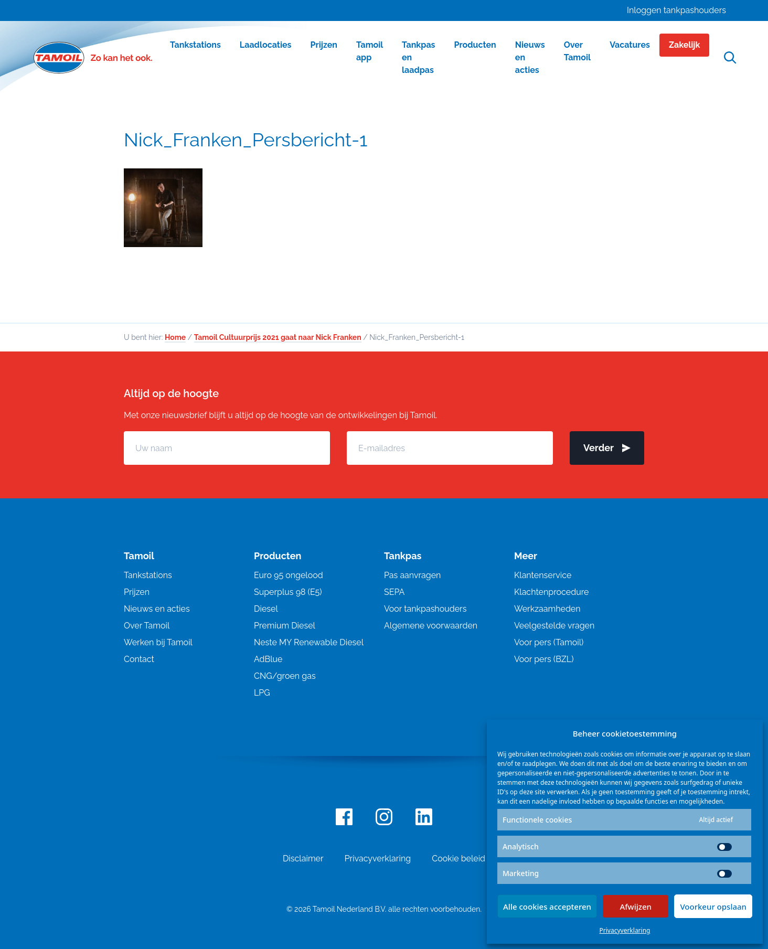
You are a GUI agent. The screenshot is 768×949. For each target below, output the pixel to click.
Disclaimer (303, 858)
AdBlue (268, 659)
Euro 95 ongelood (288, 575)
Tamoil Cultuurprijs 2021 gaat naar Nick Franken (277, 337)
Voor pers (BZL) (543, 659)
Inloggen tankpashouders (676, 10)
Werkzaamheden (547, 609)
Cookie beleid (458, 858)
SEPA (394, 592)
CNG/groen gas (285, 676)
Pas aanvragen (412, 575)
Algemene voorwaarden (430, 626)
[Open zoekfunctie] (730, 58)
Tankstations (148, 575)
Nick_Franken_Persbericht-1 (245, 140)
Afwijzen (636, 906)
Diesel (266, 609)
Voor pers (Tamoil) (548, 642)
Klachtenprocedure (551, 592)
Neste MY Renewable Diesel (309, 642)
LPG (262, 693)
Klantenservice (542, 575)
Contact (139, 659)
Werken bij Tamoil (158, 642)
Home (175, 337)
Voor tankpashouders (425, 609)
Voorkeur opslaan (713, 906)
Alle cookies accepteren (547, 906)
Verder (607, 447)
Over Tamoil (146, 626)
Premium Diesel (284, 626)
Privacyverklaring (625, 930)
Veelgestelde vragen (554, 626)
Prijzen (137, 592)
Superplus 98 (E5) (288, 592)
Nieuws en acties (157, 609)
